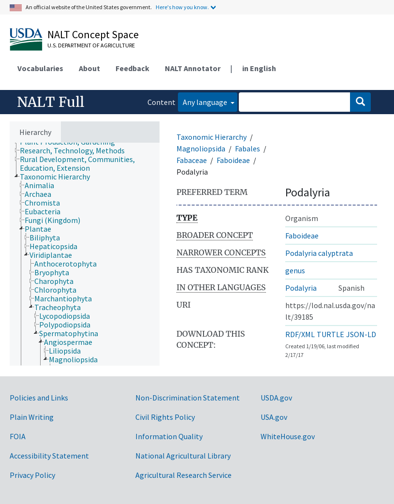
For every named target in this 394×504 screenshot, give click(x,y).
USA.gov (274, 417)
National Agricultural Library (183, 455)
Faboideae (233, 160)
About (89, 68)
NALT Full (50, 102)
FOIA (18, 436)
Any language (206, 102)
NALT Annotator (192, 68)
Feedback (132, 68)
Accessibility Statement (49, 455)
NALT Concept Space (93, 34)
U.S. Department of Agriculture (91, 45)
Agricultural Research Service (183, 475)
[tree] (85, 254)
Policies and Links (39, 397)
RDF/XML (300, 334)
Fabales (247, 148)
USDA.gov (276, 397)
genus (295, 270)
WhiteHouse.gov (288, 436)
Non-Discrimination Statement (187, 397)
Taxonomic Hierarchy (211, 137)
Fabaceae (191, 160)
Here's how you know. (182, 7)
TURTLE (330, 334)
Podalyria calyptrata (319, 253)
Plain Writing (32, 417)
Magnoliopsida (200, 148)
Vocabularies (40, 68)
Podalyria (301, 288)
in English (259, 68)
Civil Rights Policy (165, 417)
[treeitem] (76, 150)
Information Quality (169, 436)
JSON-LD (361, 334)
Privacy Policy (32, 475)
